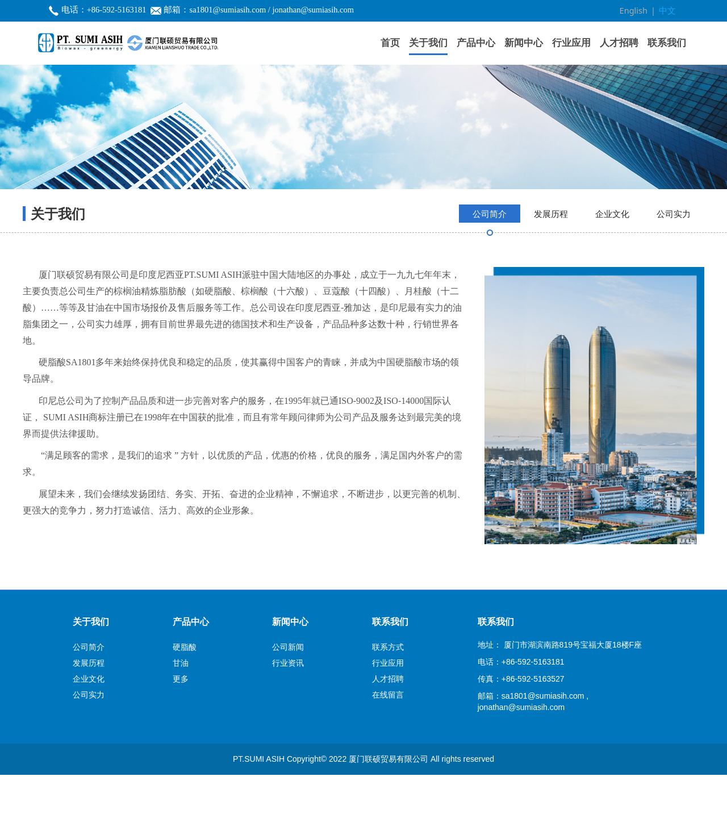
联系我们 (666, 42)
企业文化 (612, 277)
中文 (668, 10)
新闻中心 (523, 42)
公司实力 (674, 277)
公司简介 (490, 277)
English (635, 10)
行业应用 (571, 42)
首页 (390, 42)
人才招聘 (619, 42)
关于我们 (428, 42)
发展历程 (551, 277)
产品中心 (476, 42)
